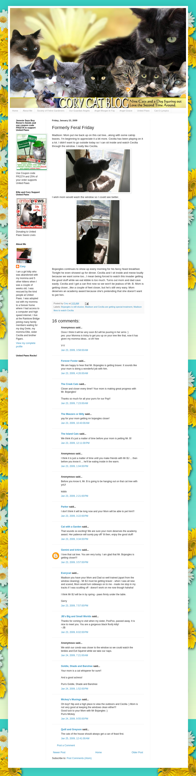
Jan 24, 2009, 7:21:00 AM (74, 655)
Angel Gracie (126, 110)
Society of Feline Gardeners (50, 110)
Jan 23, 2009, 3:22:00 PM (74, 516)
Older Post (137, 752)
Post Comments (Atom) (79, 758)
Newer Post (59, 752)
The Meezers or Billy (72, 414)
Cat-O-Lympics (161, 110)
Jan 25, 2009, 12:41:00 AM (75, 738)
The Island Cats (70, 433)
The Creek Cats (69, 384)
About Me (27, 110)
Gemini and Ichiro (71, 549)
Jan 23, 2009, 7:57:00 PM (74, 605)
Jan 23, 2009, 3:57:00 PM (74, 562)
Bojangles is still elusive (72, 307)
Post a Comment (66, 745)
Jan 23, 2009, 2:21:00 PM (74, 496)
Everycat (66, 573)
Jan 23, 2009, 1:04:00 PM (74, 466)
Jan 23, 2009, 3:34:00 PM (74, 539)
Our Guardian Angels (79, 110)
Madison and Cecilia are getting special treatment (108, 307)
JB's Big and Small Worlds (76, 616)
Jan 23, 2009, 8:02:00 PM (74, 632)
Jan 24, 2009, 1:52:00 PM (74, 688)
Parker (64, 506)
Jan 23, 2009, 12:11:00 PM (75, 443)
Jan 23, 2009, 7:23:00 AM (74, 403)
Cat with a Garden (71, 526)
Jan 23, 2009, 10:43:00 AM (75, 423)
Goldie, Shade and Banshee (77, 666)
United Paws (143, 110)
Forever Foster (69, 361)
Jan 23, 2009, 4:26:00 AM (74, 373)
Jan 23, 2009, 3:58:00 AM (74, 350)
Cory (22, 266)
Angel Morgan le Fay (105, 110)
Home (15, 110)
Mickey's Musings (71, 699)
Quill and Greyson (71, 729)
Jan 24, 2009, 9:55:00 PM (74, 718)
